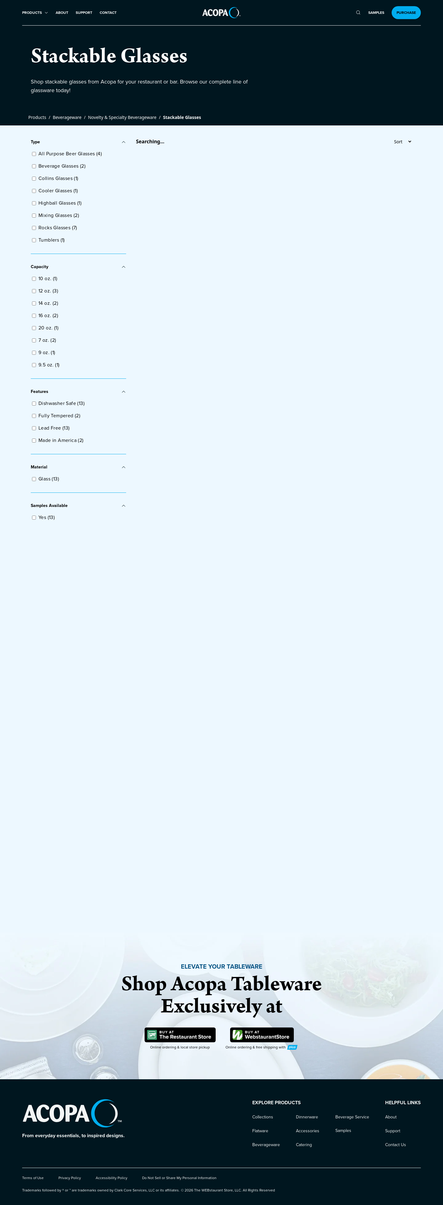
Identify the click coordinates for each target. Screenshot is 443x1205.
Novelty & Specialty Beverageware (122, 117)
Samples (376, 12)
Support (84, 12)
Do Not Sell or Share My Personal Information (179, 1177)
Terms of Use (33, 1177)
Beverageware (67, 117)
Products (37, 117)
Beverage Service (352, 1117)
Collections (262, 1117)
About (62, 12)
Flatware (260, 1131)
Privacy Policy (69, 1177)
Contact (108, 12)
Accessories (307, 1131)
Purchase (406, 12)
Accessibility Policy (111, 1177)
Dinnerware (307, 1117)
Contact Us (395, 1145)
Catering (304, 1145)
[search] (358, 12)
